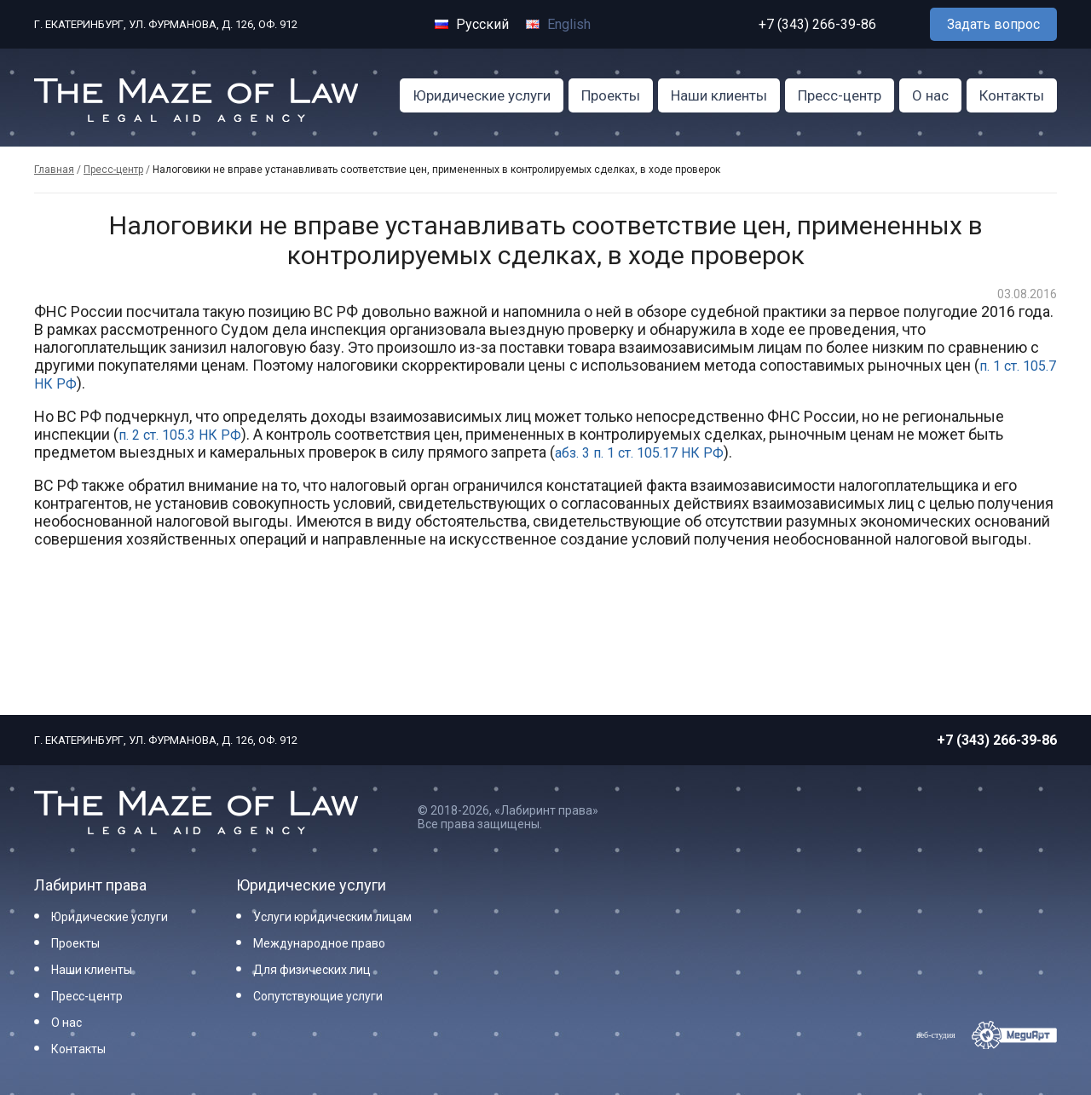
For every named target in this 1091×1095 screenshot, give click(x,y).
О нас (930, 95)
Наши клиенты (719, 95)
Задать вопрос (993, 24)
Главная (54, 170)
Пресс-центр (839, 95)
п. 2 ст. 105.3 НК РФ (179, 435)
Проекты (610, 95)
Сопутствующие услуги (318, 996)
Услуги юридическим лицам (332, 917)
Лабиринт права (90, 885)
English (558, 24)
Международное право (319, 943)
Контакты (1011, 95)
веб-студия (935, 1035)
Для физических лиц (312, 970)
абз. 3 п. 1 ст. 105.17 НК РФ (639, 453)
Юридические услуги (482, 95)
